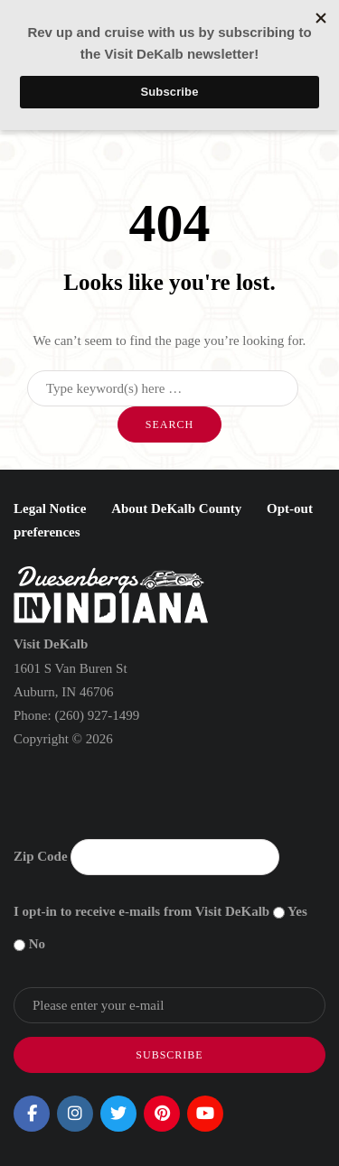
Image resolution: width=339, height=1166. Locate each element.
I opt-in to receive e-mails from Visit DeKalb (141, 911)
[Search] (162, 388)
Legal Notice (50, 508)
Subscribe (169, 1055)
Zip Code (41, 856)
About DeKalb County (176, 508)
